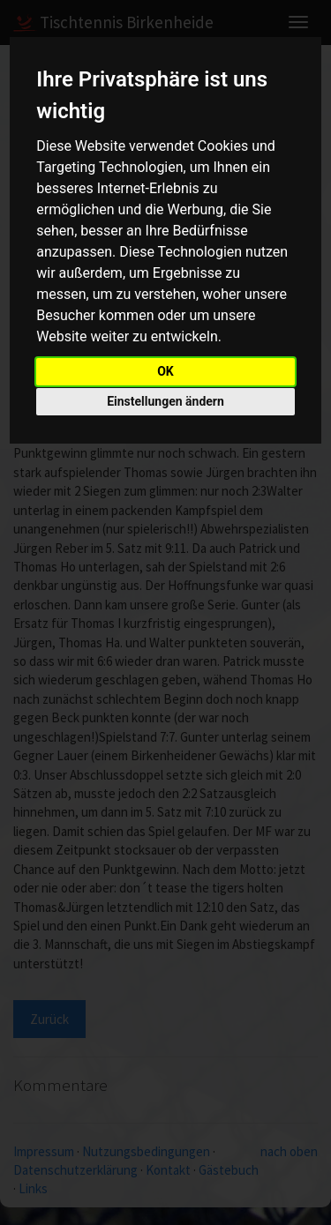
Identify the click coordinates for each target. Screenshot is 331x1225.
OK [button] (165, 371)
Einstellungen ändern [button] (165, 401)
